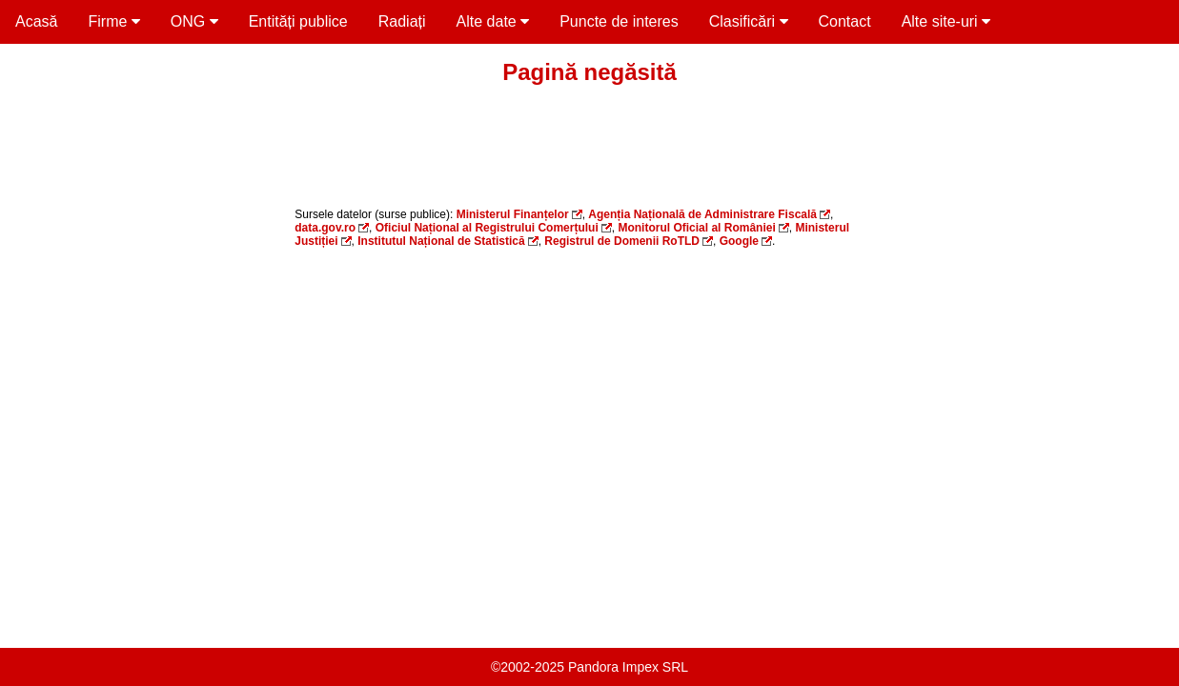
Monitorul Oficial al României (696, 227)
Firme (113, 21)
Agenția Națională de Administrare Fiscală (702, 214)
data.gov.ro (325, 227)
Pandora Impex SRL (628, 667)
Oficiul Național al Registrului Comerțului (487, 227)
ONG (194, 21)
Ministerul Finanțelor (513, 214)
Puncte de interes (619, 21)
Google (739, 241)
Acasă (36, 21)
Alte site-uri (946, 21)
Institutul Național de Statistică (440, 241)
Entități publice (298, 21)
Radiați (402, 21)
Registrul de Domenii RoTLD (622, 241)
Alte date (493, 21)
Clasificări (748, 21)
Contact (845, 21)
